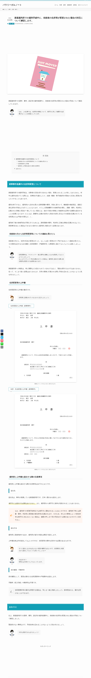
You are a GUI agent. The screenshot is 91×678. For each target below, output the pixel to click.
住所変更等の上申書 (23, 163)
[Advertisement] (45, 39)
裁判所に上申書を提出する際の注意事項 (29, 166)
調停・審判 (11, 23)
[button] (2, 331)
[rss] (85, 1)
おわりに (19, 168)
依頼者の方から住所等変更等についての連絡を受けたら (33, 161)
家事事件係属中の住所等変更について (27, 159)
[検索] (87, 1)
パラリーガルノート (12, 5)
